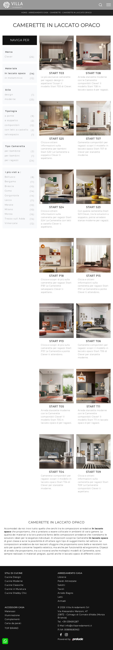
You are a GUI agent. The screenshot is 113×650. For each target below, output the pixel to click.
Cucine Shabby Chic (16, 593)
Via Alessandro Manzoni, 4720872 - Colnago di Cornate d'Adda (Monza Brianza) (81, 614)
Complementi (12, 619)
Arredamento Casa (38, 13)
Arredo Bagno (65, 593)
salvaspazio (13, 134)
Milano (10, 209)
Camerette (55, 13)
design (10, 94)
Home (24, 13)
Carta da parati (13, 623)
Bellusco (11, 177)
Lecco (9, 200)
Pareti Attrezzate (67, 581)
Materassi (10, 611)
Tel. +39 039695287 (68, 621)
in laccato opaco (16, 73)
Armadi (62, 601)
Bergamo (12, 181)
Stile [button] (8, 90)
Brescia (10, 186)
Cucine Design (13, 577)
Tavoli (61, 589)
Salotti (61, 585)
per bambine (14, 151)
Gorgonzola (13, 195)
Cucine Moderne (14, 581)
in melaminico (15, 78)
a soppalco (12, 120)
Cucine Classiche (14, 585)
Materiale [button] (11, 68)
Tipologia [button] (11, 111)
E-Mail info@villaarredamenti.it (75, 625)
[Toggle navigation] (108, 4)
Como (9, 190)
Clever (10, 56)
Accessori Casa (14, 607)
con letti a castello (18, 129)
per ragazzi (13, 160)
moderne (11, 99)
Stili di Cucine (13, 573)
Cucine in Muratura (15, 589)
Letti (60, 597)
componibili (13, 125)
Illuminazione (12, 615)
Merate (10, 204)
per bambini (13, 155)
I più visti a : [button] (13, 172)
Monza (10, 214)
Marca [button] (9, 52)
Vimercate (12, 223)
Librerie (62, 577)
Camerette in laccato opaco (77, 13)
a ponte (10, 116)
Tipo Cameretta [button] (15, 146)
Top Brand (11, 628)
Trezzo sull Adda (16, 218)
